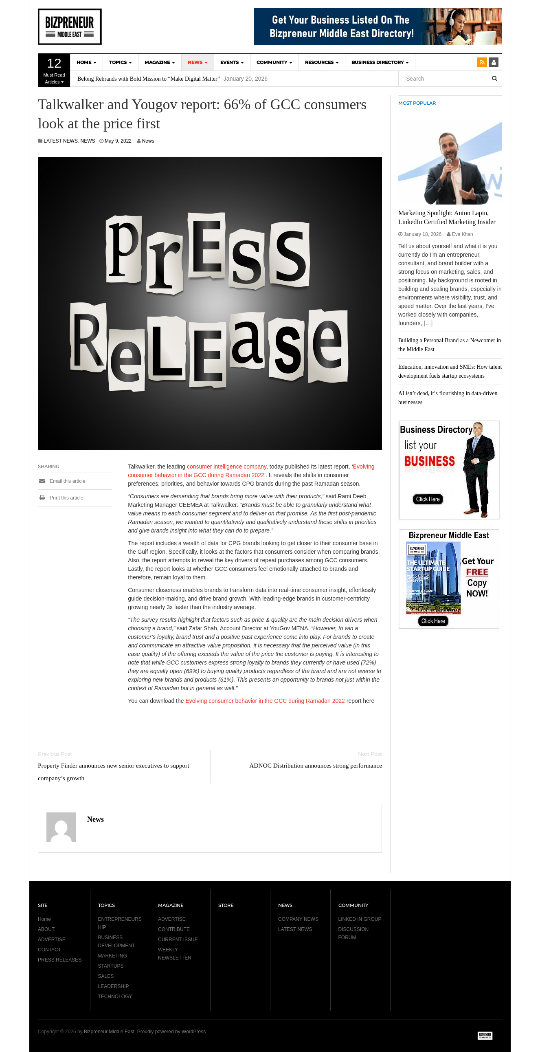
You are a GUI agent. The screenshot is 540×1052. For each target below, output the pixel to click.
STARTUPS (111, 966)
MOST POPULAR (417, 103)
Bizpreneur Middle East (109, 1031)
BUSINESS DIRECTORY (380, 62)
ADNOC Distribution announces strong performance (315, 765)
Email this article (62, 481)
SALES (106, 976)
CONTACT (49, 950)
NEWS (198, 62)
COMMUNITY (274, 62)
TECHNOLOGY (115, 996)
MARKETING (112, 956)
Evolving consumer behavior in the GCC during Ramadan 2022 (265, 701)
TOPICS (120, 62)
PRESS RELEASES (59, 960)
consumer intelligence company (226, 466)
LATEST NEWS (61, 141)
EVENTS (232, 62)
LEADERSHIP (113, 986)
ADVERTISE (52, 939)
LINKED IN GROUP (360, 919)
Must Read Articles (54, 70)
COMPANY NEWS (298, 919)
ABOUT (46, 929)
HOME (87, 62)
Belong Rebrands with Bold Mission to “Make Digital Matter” (148, 79)
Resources (322, 62)
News (148, 141)
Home (44, 919)
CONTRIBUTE (174, 929)
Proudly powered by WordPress (171, 1031)
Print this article (60, 498)
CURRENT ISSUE (178, 939)
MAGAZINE (160, 62)
